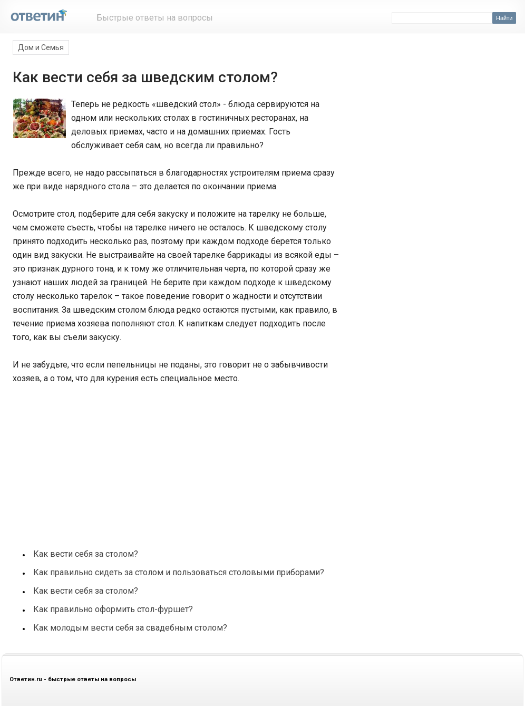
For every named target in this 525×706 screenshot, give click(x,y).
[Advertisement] (91, 461)
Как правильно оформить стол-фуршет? (113, 609)
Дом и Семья (41, 47)
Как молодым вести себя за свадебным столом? (130, 628)
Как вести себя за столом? (85, 554)
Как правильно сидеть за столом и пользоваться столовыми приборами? (178, 572)
